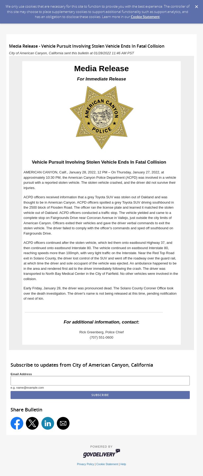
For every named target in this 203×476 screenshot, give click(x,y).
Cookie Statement (145, 16)
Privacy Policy (85, 464)
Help (123, 464)
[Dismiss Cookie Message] (196, 5)
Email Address (21, 374)
